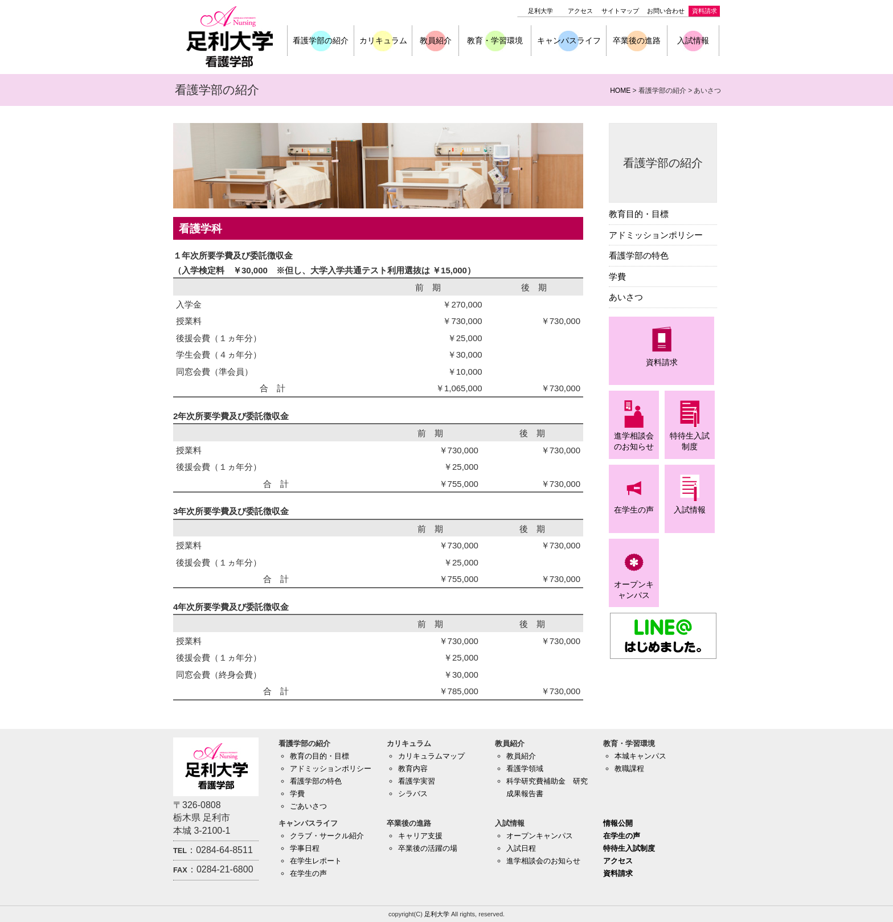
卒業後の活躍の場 (427, 848)
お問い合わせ (666, 10)
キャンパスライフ (569, 40)
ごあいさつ (308, 806)
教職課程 (629, 768)
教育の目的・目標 (319, 756)
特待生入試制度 (629, 848)
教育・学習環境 (495, 40)
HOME (620, 91)
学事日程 (304, 848)
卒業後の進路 (637, 40)
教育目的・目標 (639, 214)
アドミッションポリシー (656, 235)
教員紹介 (436, 40)
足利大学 (540, 10)
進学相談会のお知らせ (543, 861)
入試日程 (521, 848)
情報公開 (618, 823)
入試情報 (693, 40)
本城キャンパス (640, 756)
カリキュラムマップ (431, 756)
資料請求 (704, 10)
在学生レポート (316, 861)
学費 (617, 276)
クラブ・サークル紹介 (327, 835)
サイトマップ (620, 10)
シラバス (413, 793)
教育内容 (413, 768)
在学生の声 (308, 873)
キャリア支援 (420, 835)
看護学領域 (524, 768)
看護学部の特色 (639, 255)
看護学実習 (416, 781)
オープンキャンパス (539, 835)
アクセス (580, 10)
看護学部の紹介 (321, 40)
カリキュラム (383, 40)
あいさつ (626, 297)
